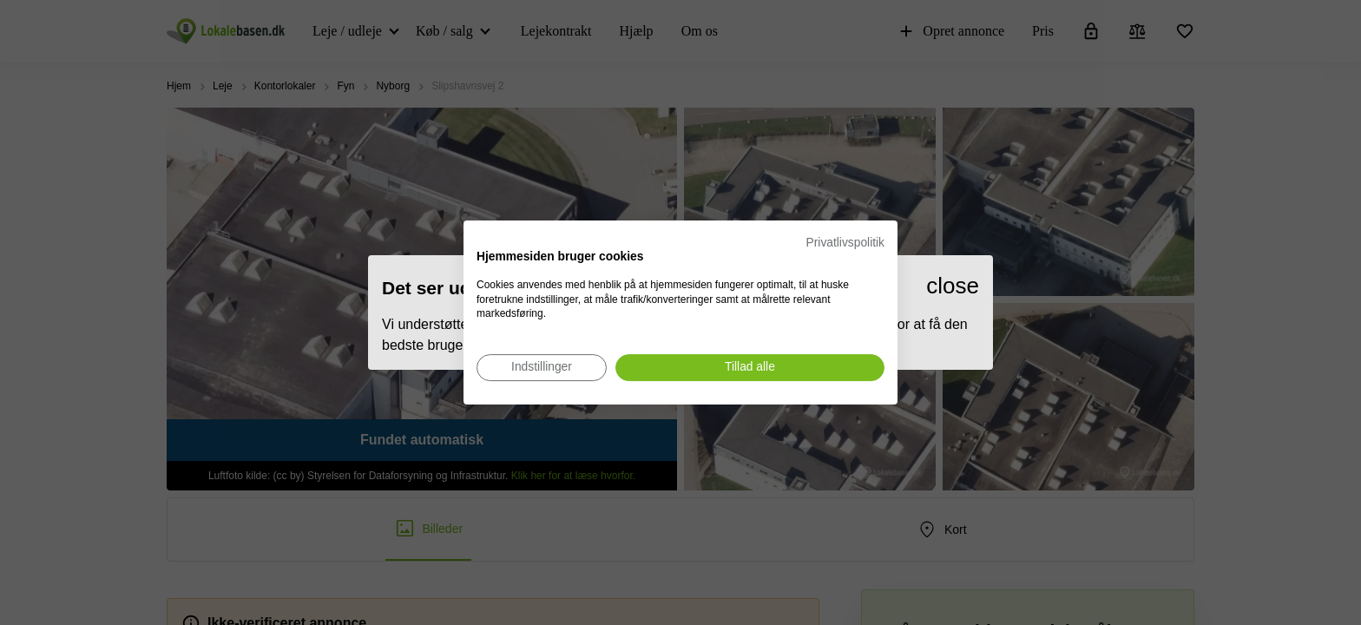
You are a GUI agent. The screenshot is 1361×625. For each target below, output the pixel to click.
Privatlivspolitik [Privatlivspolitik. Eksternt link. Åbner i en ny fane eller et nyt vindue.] (845, 242)
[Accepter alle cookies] (749, 367)
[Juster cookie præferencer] (542, 367)
